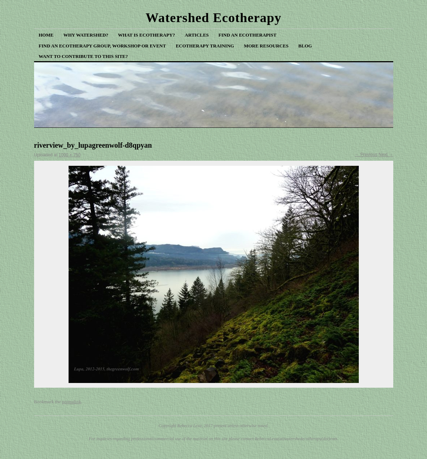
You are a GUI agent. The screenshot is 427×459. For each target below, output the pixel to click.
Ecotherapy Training (205, 46)
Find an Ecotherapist (247, 35)
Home (46, 35)
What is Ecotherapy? (146, 35)
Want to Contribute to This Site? (83, 56)
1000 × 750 (70, 154)
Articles (197, 35)
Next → (385, 154)
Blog (305, 46)
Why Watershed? (85, 35)
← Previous (366, 154)
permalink (71, 401)
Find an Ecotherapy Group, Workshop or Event (102, 46)
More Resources (266, 46)
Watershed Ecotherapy (213, 17)
